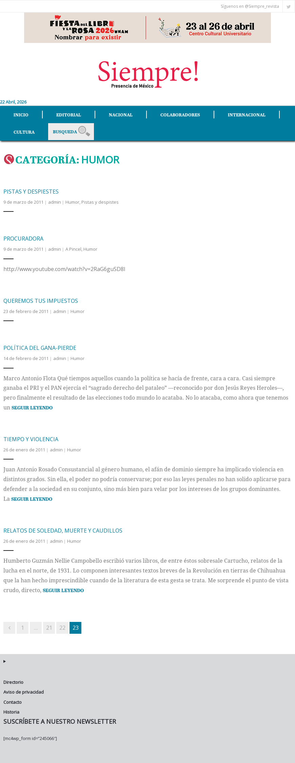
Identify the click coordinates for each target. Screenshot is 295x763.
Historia (11, 712)
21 (49, 627)
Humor (72, 202)
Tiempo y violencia (30, 439)
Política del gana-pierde (39, 348)
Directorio (13, 682)
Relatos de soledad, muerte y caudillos (62, 530)
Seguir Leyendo (32, 407)
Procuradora (23, 238)
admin (54, 202)
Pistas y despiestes (31, 191)
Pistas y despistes (100, 202)
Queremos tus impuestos (40, 301)
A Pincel (73, 249)
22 (62, 627)
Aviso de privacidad (23, 692)
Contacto (12, 702)
